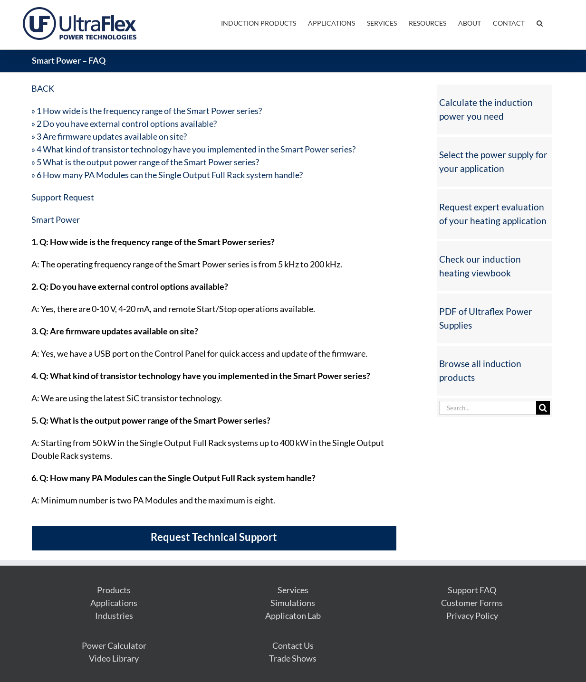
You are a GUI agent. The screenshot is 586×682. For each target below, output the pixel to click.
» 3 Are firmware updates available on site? (109, 136)
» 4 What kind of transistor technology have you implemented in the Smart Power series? (193, 149)
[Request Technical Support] (213, 540)
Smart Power (55, 219)
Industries (114, 615)
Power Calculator (114, 645)
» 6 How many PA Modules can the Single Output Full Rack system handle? (167, 175)
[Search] (543, 408)
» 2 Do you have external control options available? (124, 123)
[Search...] (487, 408)
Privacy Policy (472, 615)
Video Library (114, 658)
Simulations (292, 602)
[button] (540, 22)
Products (114, 590)
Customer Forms (472, 602)
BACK (42, 88)
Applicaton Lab (293, 615)
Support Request (62, 197)
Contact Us (293, 645)
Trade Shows (293, 658)
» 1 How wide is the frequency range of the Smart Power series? (146, 110)
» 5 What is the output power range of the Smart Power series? (145, 162)
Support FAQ (472, 590)
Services (293, 590)
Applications (113, 602)
